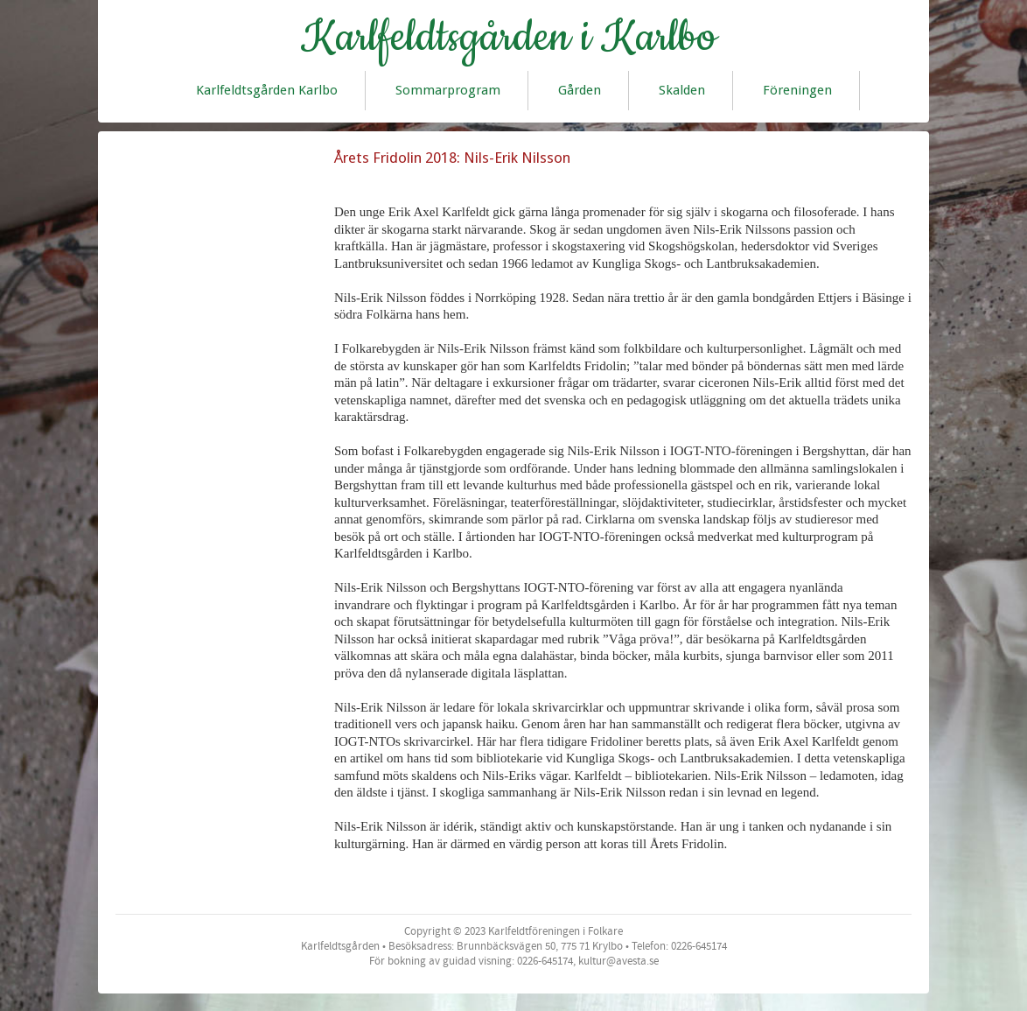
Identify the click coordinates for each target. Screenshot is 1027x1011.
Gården (579, 90)
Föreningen (797, 90)
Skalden (682, 90)
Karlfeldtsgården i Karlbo (508, 38)
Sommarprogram (447, 90)
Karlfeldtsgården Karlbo (267, 90)
